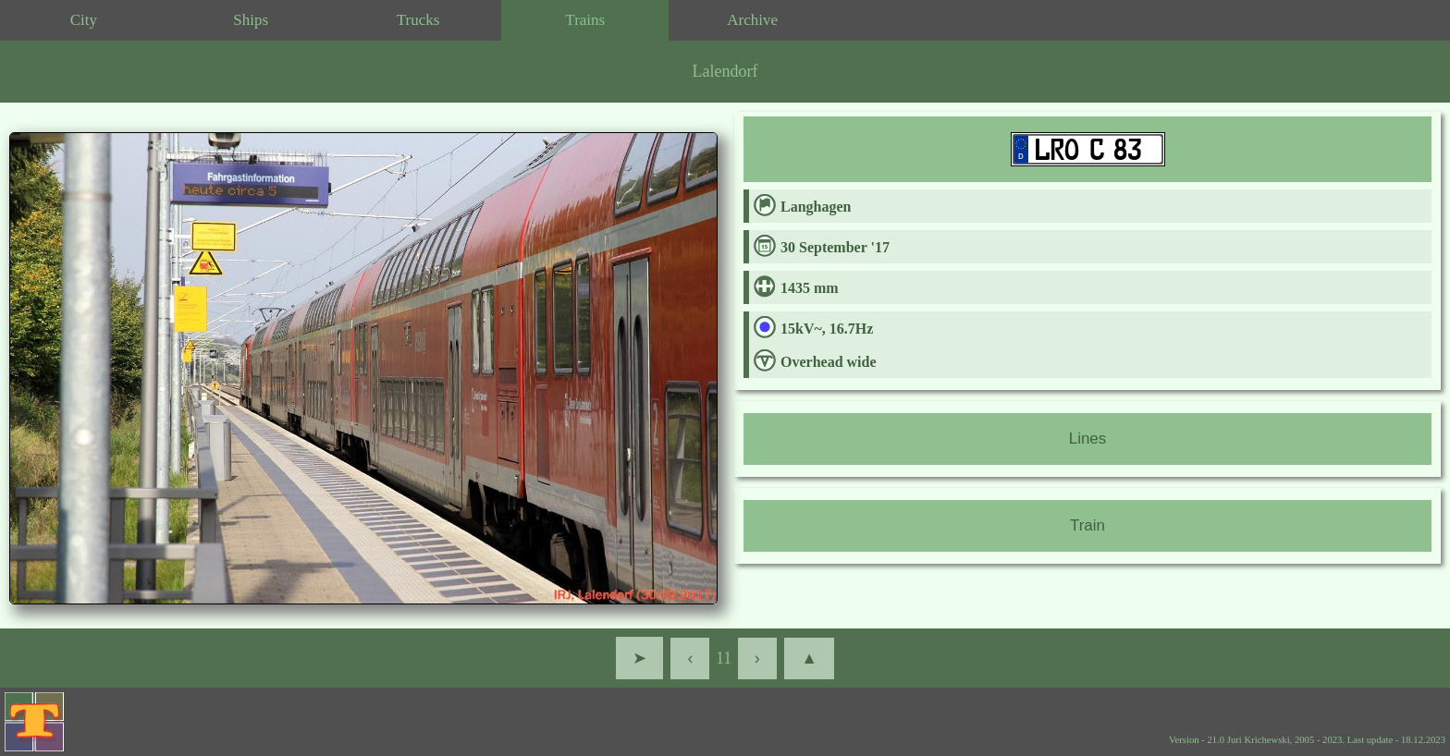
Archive (752, 20)
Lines (1088, 438)
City (83, 20)
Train (1087, 525)
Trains (585, 20)
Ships (250, 20)
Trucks (418, 20)
